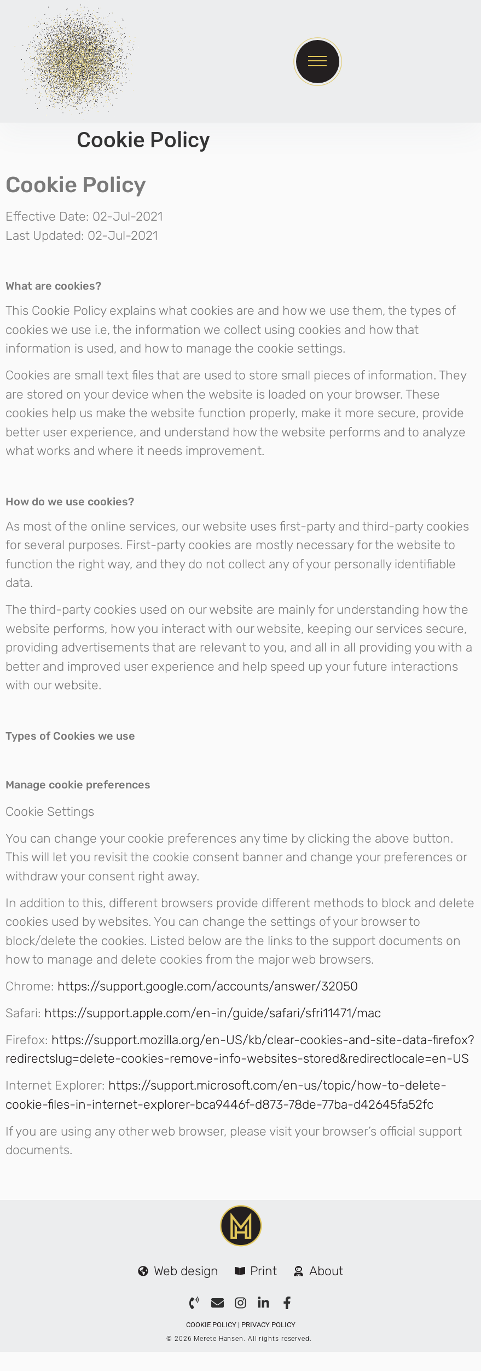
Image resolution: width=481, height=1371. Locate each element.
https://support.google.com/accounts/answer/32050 (207, 986)
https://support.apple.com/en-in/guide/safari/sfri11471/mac (212, 1013)
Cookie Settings (49, 811)
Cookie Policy (211, 1325)
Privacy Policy (268, 1325)
